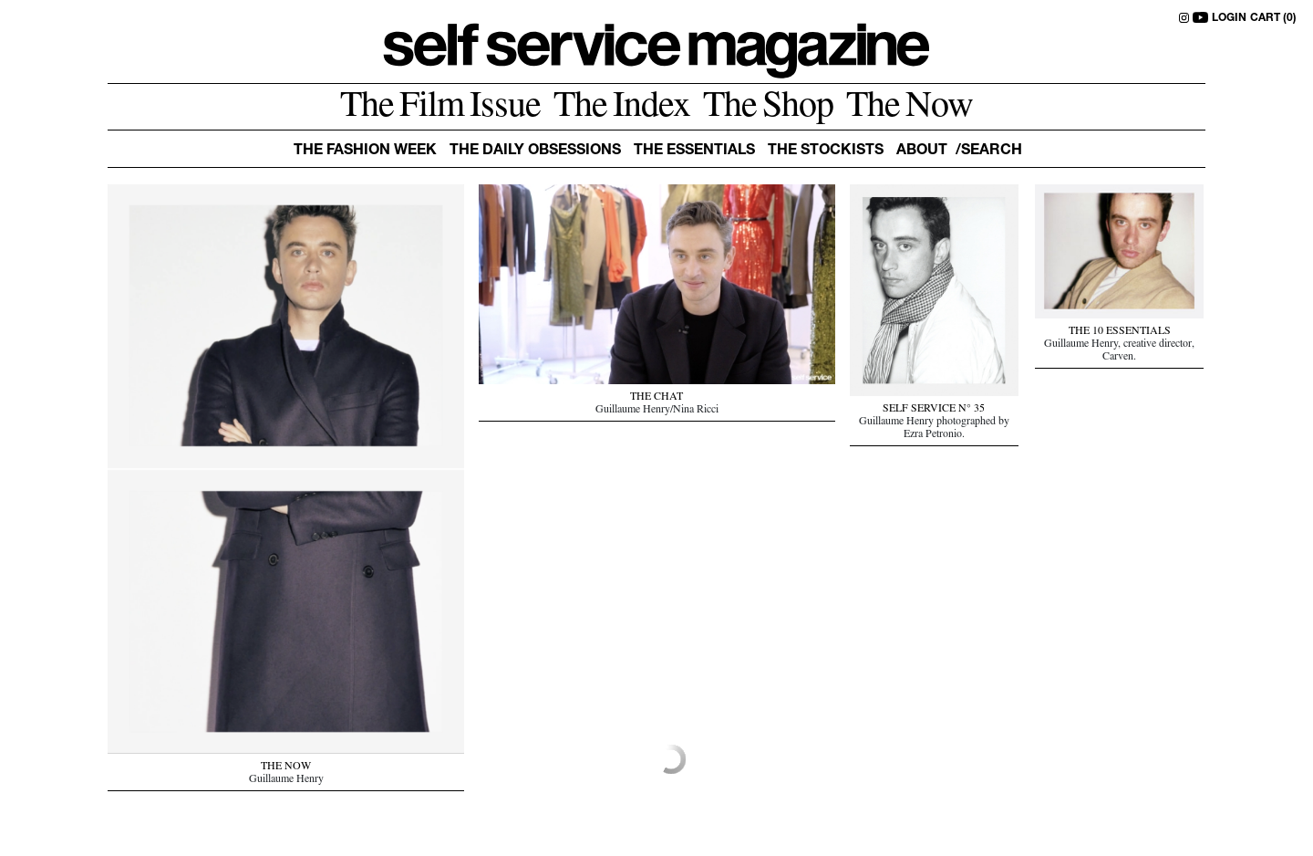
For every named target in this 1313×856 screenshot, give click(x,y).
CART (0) (1273, 18)
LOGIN (1229, 18)
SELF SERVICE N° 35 (934, 409)
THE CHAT (656, 397)
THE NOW (286, 767)
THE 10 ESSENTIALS (1120, 332)
